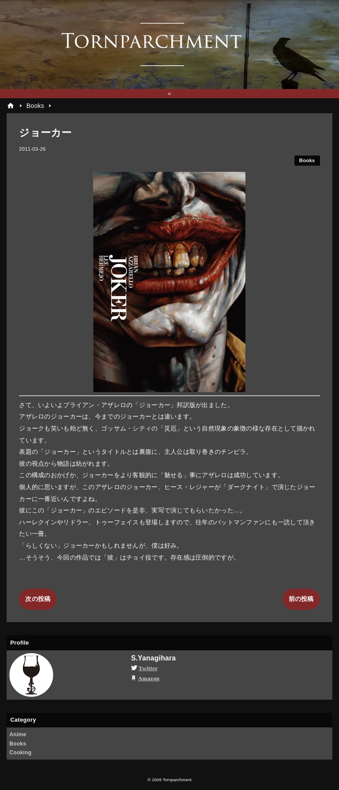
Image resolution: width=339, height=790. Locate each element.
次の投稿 (37, 598)
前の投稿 (301, 598)
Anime (17, 734)
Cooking (20, 752)
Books (307, 160)
